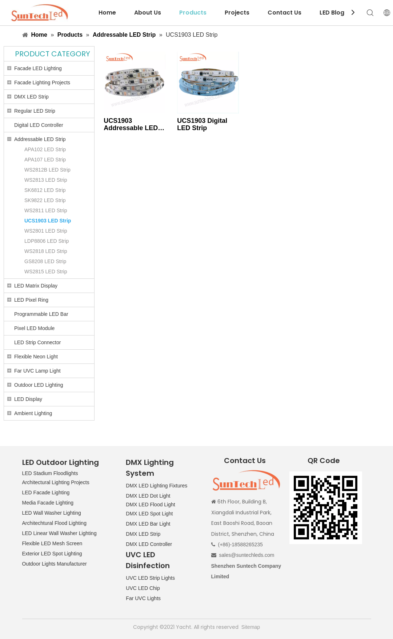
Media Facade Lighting (48, 503)
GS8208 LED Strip (45, 261)
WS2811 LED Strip (45, 210)
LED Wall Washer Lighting (51, 513)
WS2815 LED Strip (45, 271)
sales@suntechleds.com (246, 555)
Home (107, 12)
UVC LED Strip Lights (150, 578)
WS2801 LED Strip (45, 231)
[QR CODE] (325, 507)
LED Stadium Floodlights (50, 473)
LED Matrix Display (35, 286)
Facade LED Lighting (38, 68)
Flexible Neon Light (36, 356)
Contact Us (284, 12)
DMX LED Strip (31, 97)
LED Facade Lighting (46, 492)
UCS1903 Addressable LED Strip (131, 124)
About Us (147, 12)
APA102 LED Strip (45, 149)
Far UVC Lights (143, 598)
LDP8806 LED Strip (46, 241)
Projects (237, 12)
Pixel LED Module (34, 328)
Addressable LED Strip (40, 139)
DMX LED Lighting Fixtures (156, 486)
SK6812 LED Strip (45, 190)
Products (192, 12)
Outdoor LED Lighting (38, 385)
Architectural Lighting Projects (55, 482)
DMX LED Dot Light (148, 496)
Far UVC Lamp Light (37, 371)
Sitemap (250, 627)
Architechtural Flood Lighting (54, 523)
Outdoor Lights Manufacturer (54, 564)
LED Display (28, 399)
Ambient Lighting (33, 413)
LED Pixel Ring (31, 300)
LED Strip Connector (37, 342)
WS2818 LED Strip (45, 251)
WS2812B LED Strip (47, 170)
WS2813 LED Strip (45, 180)
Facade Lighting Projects (42, 82)
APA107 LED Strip (45, 159)
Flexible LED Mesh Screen (52, 543)
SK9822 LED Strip (45, 200)
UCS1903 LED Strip (47, 221)
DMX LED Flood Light (150, 504)
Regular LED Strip (34, 111)
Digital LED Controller (38, 125)
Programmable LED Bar (41, 314)
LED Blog (332, 12)
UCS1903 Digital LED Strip (202, 124)
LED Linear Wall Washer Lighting (59, 533)
